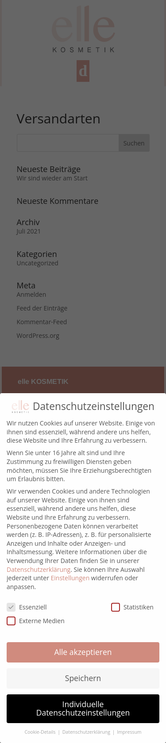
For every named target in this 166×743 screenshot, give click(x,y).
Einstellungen (70, 578)
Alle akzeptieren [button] (83, 652)
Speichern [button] (83, 678)
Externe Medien (36, 621)
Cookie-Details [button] (40, 732)
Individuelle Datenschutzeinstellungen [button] (83, 708)
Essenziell (27, 607)
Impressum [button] (129, 732)
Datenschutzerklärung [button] (87, 732)
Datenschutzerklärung (38, 569)
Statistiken (132, 607)
